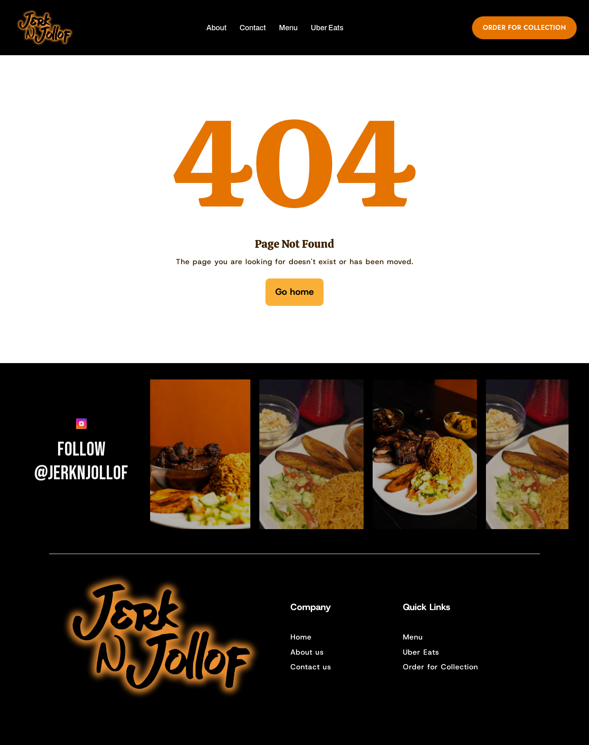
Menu (413, 637)
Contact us (310, 667)
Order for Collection (440, 667)
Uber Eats (421, 652)
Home (301, 637)
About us (307, 652)
